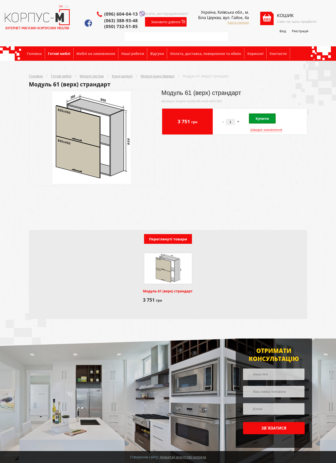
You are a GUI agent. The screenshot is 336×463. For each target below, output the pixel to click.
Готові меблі (59, 53)
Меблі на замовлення (96, 53)
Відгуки (157, 53)
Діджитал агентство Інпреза (183, 457)
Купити (262, 118)
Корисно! (255, 53)
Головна (34, 53)
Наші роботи (132, 53)
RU (67, 6)
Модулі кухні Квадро (157, 76)
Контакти (278, 53)
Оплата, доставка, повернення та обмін (205, 53)
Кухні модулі (122, 76)
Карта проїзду (238, 22)
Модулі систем (92, 76)
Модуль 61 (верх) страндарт (206, 76)
